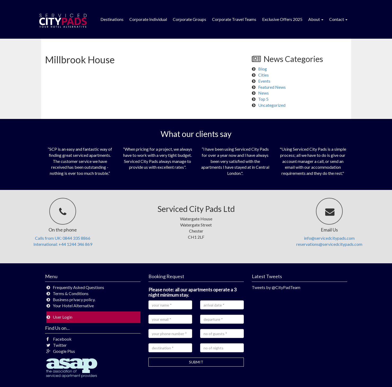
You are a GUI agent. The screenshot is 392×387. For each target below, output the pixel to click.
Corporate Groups (189, 19)
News (263, 92)
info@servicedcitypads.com (329, 238)
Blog (262, 68)
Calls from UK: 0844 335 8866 (62, 238)
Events (264, 80)
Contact (338, 19)
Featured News (272, 87)
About (315, 19)
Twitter (56, 345)
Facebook (59, 338)
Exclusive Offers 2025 (282, 19)
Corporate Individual (148, 19)
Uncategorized (271, 105)
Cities (263, 74)
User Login (62, 316)
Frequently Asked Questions (78, 287)
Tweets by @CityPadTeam (276, 287)
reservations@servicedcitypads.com (329, 244)
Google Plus (60, 351)
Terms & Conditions (71, 293)
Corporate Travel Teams (234, 19)
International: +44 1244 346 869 (62, 244)
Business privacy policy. (74, 299)
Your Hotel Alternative (73, 305)
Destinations (112, 19)
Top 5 (263, 98)
